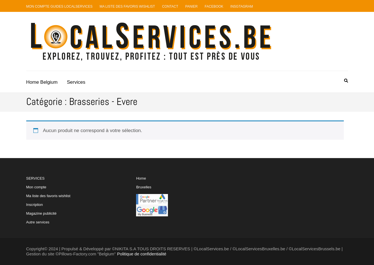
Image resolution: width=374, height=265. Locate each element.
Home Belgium (42, 82)
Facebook (214, 6)
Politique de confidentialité (141, 253)
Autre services (37, 222)
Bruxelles (143, 187)
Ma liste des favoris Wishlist (127, 6)
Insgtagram (241, 6)
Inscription (34, 204)
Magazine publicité (41, 213)
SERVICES (48, 200)
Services (76, 82)
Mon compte (36, 187)
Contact (170, 6)
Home (141, 178)
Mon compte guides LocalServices (59, 6)
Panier (191, 6)
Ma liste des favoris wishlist (48, 196)
